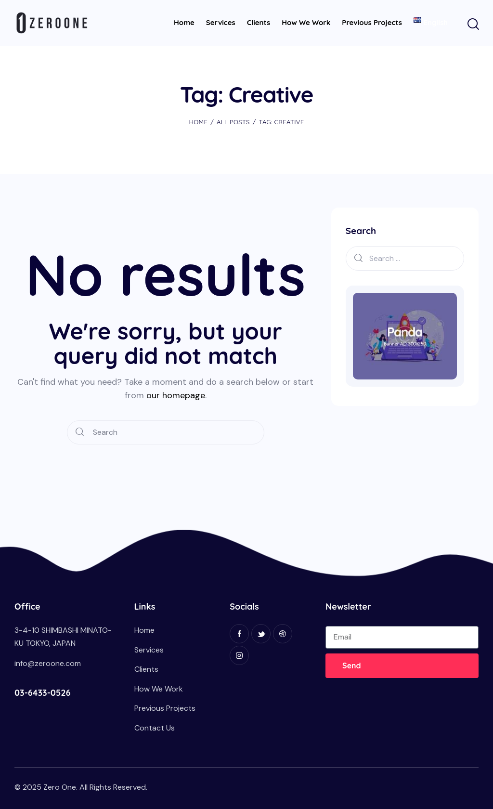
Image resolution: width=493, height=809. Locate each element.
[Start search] (473, 24)
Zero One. (60, 787)
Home (198, 122)
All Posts (233, 122)
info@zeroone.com (47, 663)
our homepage (175, 395)
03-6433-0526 (42, 692)
